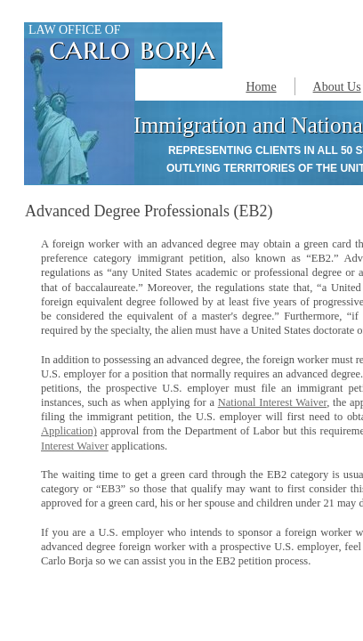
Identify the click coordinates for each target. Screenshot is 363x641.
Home (261, 86)
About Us (337, 86)
